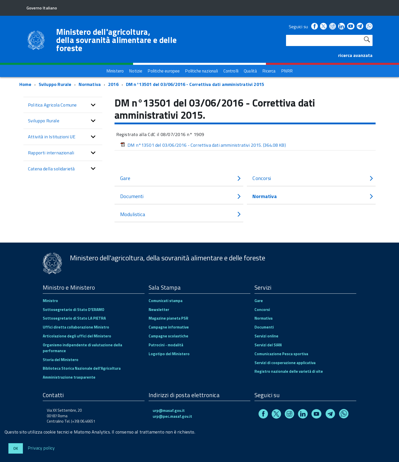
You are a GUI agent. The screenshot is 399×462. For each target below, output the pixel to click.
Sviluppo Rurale (55, 84)
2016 (113, 84)
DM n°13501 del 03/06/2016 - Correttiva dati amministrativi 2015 (195, 84)
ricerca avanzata (355, 55)
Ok (15, 448)
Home (25, 84)
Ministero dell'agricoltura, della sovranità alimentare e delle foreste (116, 40)
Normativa (90, 84)
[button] (93, 105)
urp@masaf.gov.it (169, 410)
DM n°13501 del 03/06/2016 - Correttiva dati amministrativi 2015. (203, 145)
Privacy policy (41, 447)
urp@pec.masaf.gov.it (172, 416)
